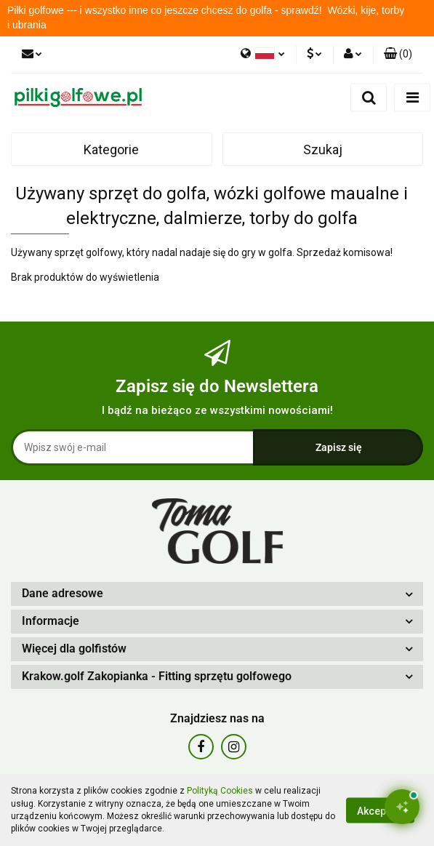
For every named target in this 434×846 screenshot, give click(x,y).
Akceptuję (380, 810)
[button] (398, 54)
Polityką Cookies (220, 791)
